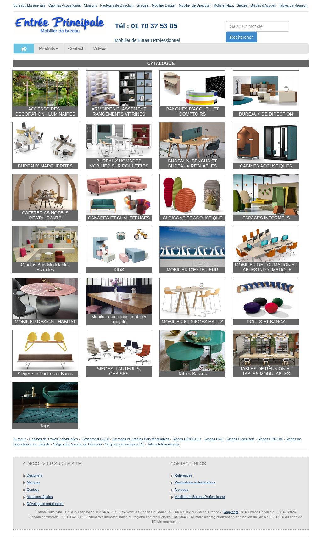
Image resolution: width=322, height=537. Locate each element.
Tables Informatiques (163, 444)
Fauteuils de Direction (116, 5)
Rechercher (241, 37)
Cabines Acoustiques (64, 5)
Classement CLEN (95, 439)
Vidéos (100, 48)
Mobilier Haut (224, 5)
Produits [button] (48, 48)
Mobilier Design (164, 5)
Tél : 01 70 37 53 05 (146, 26)
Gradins (143, 5)
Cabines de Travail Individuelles (53, 439)
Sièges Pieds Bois (241, 439)
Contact (75, 48)
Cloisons (90, 5)
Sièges (242, 5)
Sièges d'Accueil (263, 5)
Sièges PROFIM (270, 439)
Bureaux (19, 439)
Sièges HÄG (214, 439)
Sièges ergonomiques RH (124, 444)
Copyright (231, 512)
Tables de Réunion (293, 5)
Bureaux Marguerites (29, 5)
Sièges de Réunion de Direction (77, 444)
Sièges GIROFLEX (186, 439)
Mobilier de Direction (194, 5)
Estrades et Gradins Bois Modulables (141, 439)
